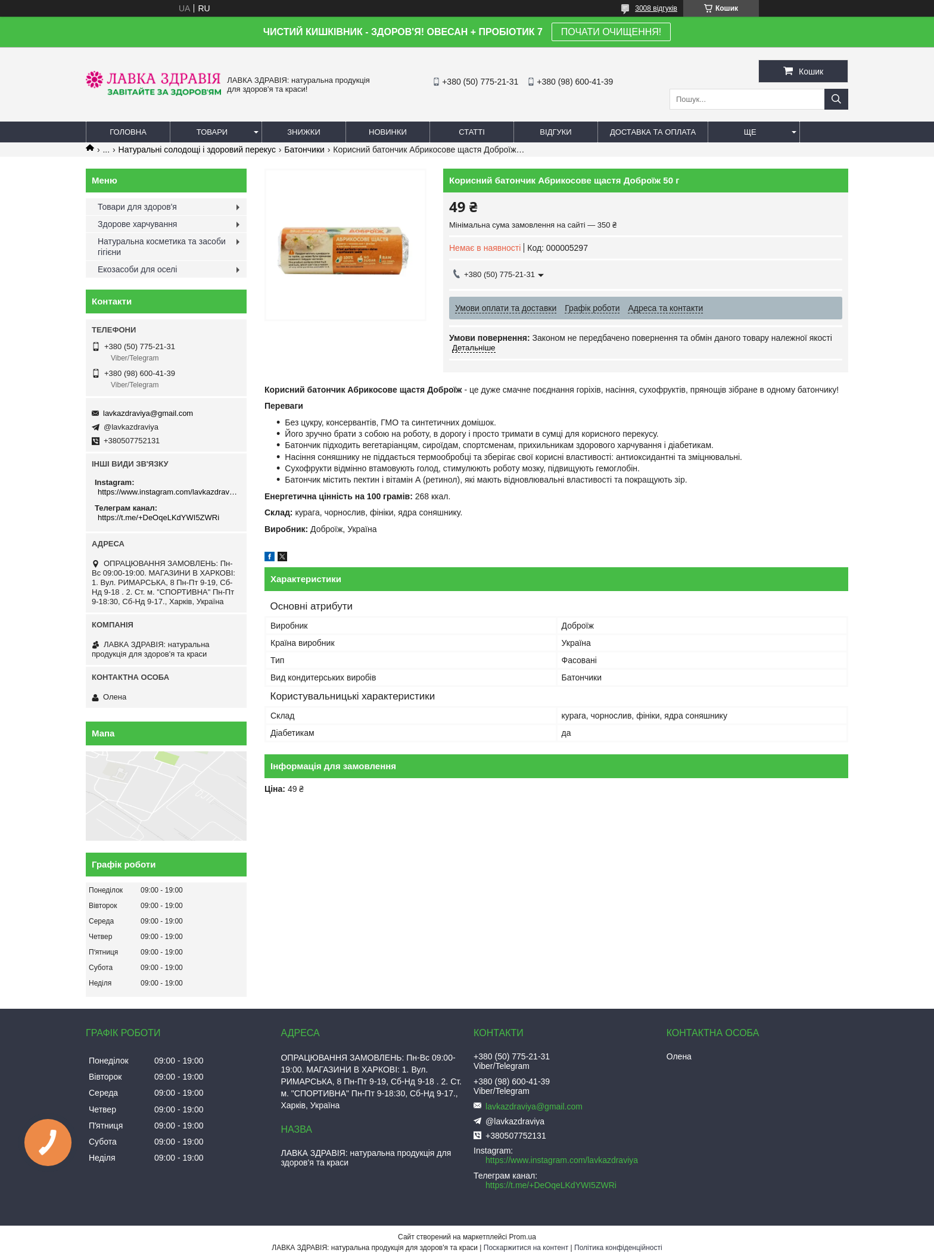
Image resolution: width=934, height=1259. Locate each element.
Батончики (304, 149)
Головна (128, 132)
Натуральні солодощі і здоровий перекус (197, 149)
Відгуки (555, 132)
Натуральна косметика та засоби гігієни (162, 247)
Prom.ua (522, 1237)
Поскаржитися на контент (526, 1248)
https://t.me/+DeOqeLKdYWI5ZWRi (158, 517)
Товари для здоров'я (137, 207)
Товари (212, 132)
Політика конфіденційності (618, 1248)
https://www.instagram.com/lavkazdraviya (168, 491)
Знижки (303, 132)
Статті (472, 132)
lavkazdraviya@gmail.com (148, 413)
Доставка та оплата (653, 132)
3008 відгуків (656, 8)
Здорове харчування (137, 224)
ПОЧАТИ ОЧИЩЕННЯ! (611, 32)
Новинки (388, 132)
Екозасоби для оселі (137, 269)
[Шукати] (836, 99)
